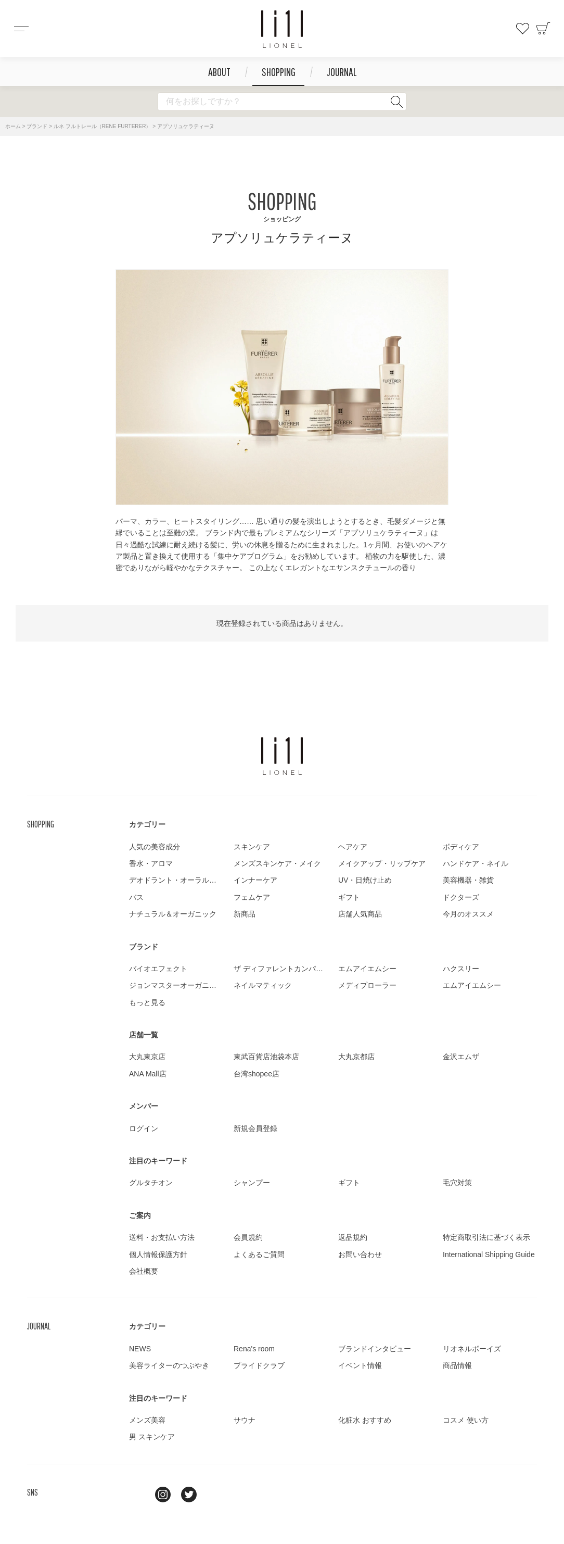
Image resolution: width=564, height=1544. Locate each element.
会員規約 (248, 1237)
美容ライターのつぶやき (169, 1365)
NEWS (140, 1349)
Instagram (163, 1494)
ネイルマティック (263, 985)
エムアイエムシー (367, 968)
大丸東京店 (147, 1056)
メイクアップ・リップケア (382, 863)
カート (543, 28)
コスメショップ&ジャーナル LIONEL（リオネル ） (282, 29)
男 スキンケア (152, 1437)
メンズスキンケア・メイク (277, 863)
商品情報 (457, 1365)
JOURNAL (341, 71)
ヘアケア (352, 847)
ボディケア (461, 847)
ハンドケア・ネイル (475, 863)
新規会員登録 (255, 1128)
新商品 (244, 914)
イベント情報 (360, 1365)
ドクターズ (461, 897)
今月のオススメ (468, 914)
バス (136, 897)
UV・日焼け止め (365, 880)
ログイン (143, 1128)
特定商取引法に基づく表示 (486, 1237)
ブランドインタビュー (374, 1349)
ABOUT (219, 71)
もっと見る (147, 1002)
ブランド (37, 126)
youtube (215, 1494)
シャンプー (252, 1182)
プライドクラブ (259, 1365)
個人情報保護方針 (158, 1254)
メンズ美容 (147, 1420)
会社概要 (143, 1271)
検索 (396, 101)
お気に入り (522, 28)
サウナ (244, 1420)
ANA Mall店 (147, 1074)
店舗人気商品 (360, 914)
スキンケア (252, 847)
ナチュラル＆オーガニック (172, 914)
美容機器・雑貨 (468, 880)
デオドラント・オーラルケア (176, 880)
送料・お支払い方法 (162, 1237)
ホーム (13, 126)
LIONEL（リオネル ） (282, 756)
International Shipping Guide (489, 1254)
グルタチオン (151, 1182)
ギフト (349, 897)
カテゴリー (147, 824)
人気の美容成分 (154, 847)
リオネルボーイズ (472, 1349)
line (137, 1494)
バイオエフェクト (158, 968)
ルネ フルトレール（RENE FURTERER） (102, 126)
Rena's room (254, 1349)
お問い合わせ (360, 1254)
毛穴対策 (457, 1182)
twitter (189, 1494)
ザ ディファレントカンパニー (282, 968)
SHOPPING (279, 71)
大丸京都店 (356, 1056)
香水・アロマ (151, 863)
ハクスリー (461, 968)
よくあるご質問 (259, 1254)
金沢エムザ (461, 1056)
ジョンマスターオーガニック (176, 985)
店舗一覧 (143, 1035)
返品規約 (352, 1237)
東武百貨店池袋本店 (266, 1056)
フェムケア (252, 897)
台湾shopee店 (256, 1074)
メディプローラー (367, 985)
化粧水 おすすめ (364, 1420)
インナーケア (255, 880)
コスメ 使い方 (466, 1420)
